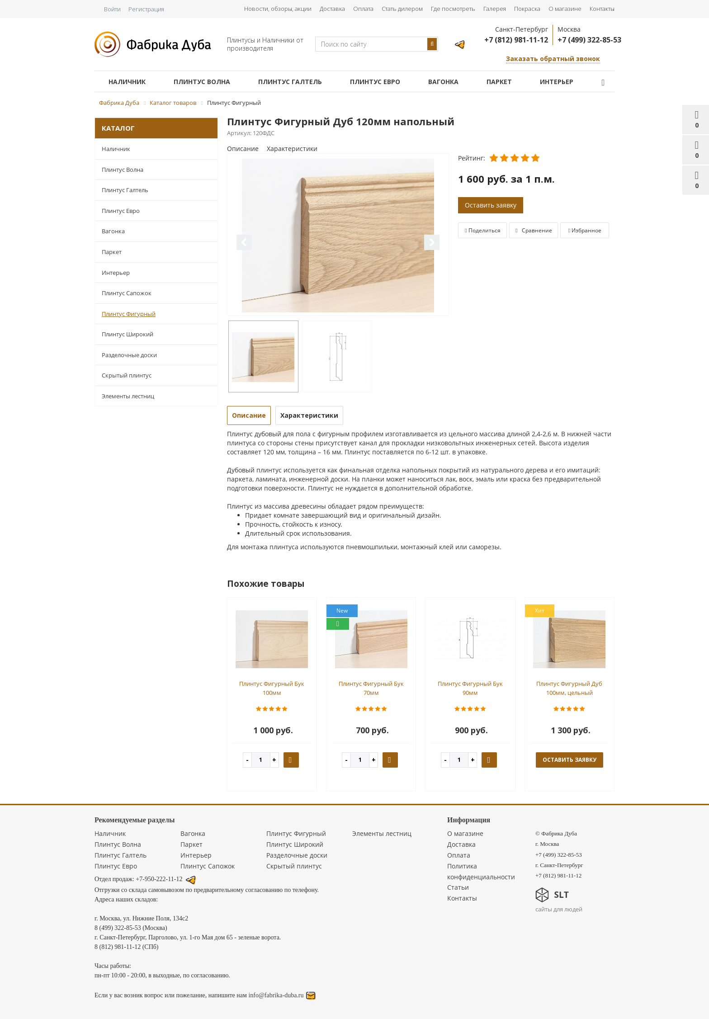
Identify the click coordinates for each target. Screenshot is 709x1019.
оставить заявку (569, 760)
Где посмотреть (453, 9)
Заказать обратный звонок (553, 58)
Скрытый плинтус (126, 375)
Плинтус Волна (202, 81)
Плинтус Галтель (290, 81)
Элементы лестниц (128, 396)
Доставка (332, 9)
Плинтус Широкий (127, 334)
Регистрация (146, 9)
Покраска (527, 9)
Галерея (494, 9)
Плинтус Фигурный (129, 314)
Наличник (127, 81)
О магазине (564, 9)
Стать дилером (402, 9)
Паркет (499, 81)
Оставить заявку (490, 205)
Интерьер (556, 81)
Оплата (363, 9)
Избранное (584, 230)
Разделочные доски (129, 355)
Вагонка (443, 81)
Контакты (602, 9)
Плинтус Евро (375, 81)
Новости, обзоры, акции (278, 9)
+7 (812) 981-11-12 (516, 40)
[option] (338, 235)
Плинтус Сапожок (126, 293)
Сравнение (533, 230)
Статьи (458, 887)
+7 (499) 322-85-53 (589, 40)
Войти (112, 9)
